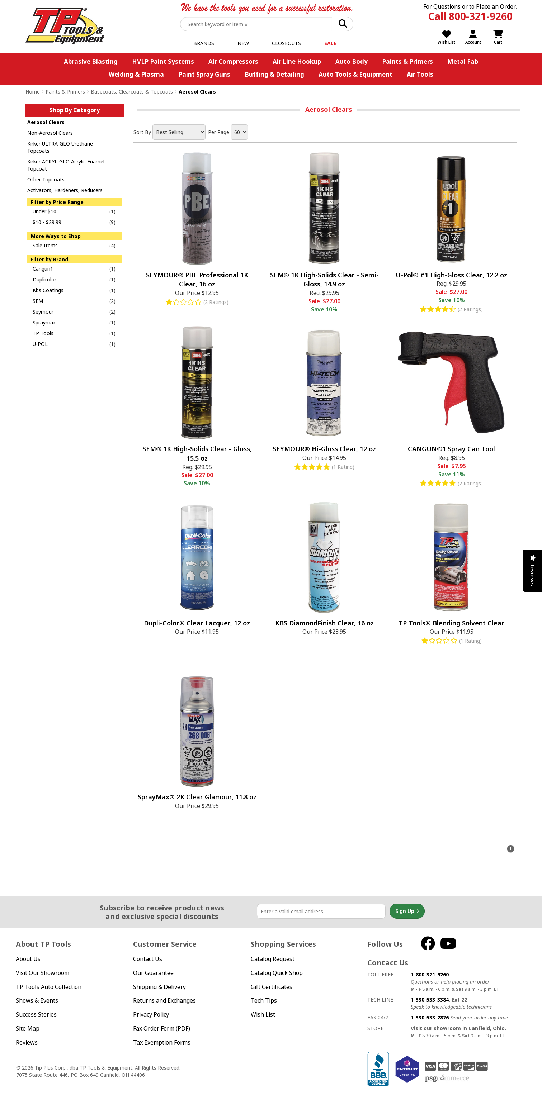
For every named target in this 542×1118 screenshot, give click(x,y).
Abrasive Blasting (91, 61)
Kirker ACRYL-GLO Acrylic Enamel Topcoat (65, 165)
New (243, 43)
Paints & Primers (407, 61)
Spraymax (44, 322)
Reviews (27, 1042)
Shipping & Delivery (159, 987)
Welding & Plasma (136, 74)
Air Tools (420, 74)
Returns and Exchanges (164, 1000)
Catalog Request (272, 959)
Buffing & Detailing (274, 74)
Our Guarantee (153, 973)
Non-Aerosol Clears (50, 132)
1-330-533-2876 (430, 1017)
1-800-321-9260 (430, 974)
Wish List (263, 1014)
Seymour (43, 311)
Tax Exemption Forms (161, 1042)
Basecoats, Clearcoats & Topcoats (132, 91)
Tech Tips (264, 1000)
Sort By (142, 132)
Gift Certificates (271, 987)
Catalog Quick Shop (277, 973)
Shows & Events (37, 1000)
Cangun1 (43, 268)
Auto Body (351, 61)
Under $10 (44, 211)
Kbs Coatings (48, 290)
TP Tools (43, 333)
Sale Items (45, 245)
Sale (330, 43)
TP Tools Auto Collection (48, 987)
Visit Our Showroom (42, 973)
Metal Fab (462, 61)
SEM (38, 301)
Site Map (27, 1028)
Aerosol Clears (46, 122)
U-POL (40, 344)
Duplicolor (44, 279)
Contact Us (147, 959)
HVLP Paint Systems (163, 61)
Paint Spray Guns (204, 74)
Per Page (218, 132)
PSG (447, 1078)
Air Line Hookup (297, 61)
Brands (203, 43)
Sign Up (407, 911)
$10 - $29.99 (47, 222)
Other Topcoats (46, 179)
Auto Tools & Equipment (355, 74)
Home (32, 91)
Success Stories (36, 1014)
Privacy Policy (151, 1014)
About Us (28, 959)
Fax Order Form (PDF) (161, 1028)
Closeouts (286, 43)
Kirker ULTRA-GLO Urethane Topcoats (60, 147)
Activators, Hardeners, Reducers (65, 190)
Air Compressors (233, 61)
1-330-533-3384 (430, 999)
